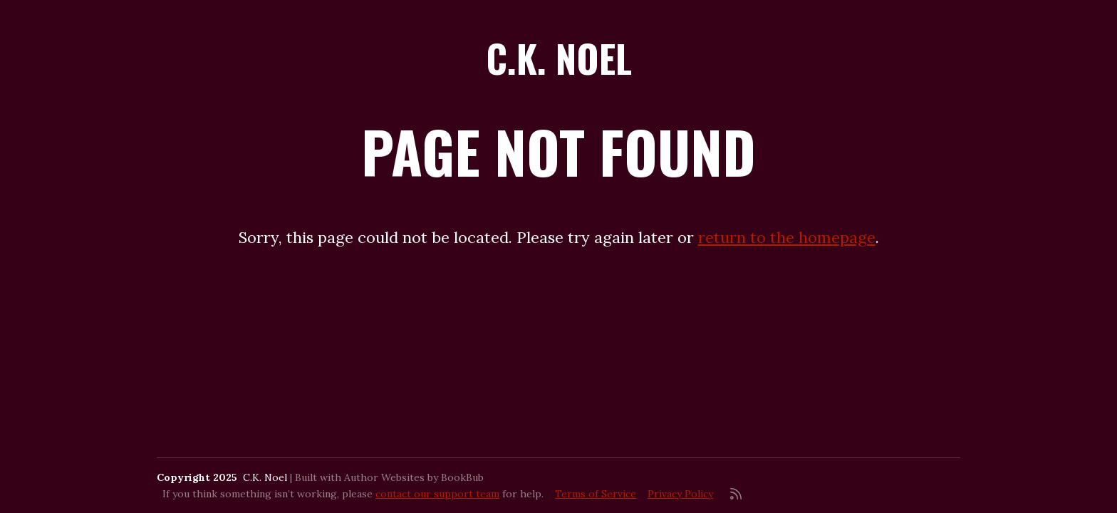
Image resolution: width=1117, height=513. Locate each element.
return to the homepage (787, 237)
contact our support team (437, 493)
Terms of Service (595, 493)
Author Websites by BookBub (414, 477)
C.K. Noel (559, 58)
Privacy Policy (680, 493)
